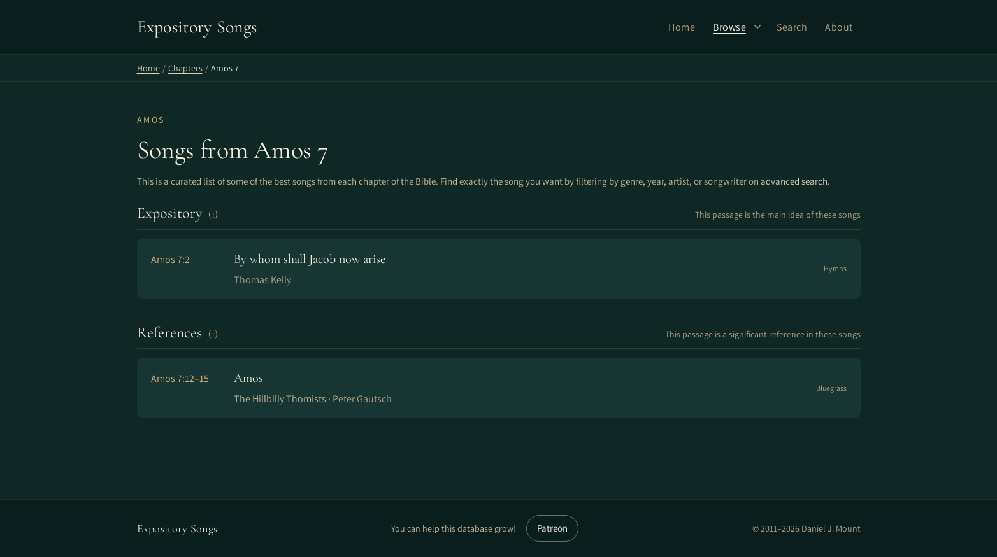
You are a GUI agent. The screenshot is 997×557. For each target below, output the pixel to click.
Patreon (552, 528)
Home (681, 27)
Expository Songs (177, 528)
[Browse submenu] (757, 27)
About (839, 27)
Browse (729, 27)
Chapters (185, 68)
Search (792, 27)
